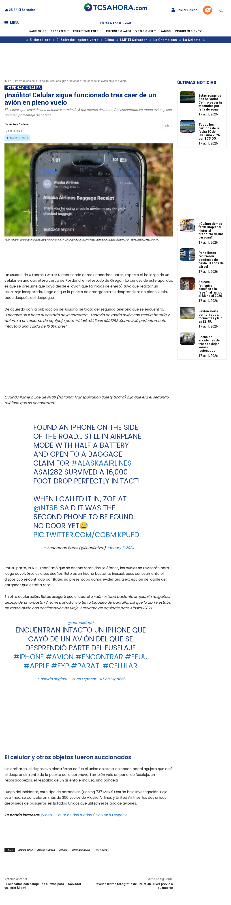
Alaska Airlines (46, 850)
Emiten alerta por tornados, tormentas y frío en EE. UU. (210, 316)
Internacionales (25, 81)
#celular (120, 666)
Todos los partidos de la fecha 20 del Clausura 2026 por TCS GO (209, 131)
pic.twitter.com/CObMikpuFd (86, 535)
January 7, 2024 (120, 547)
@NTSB (45, 508)
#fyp (60, 666)
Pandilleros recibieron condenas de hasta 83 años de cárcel (211, 259)
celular (63, 850)
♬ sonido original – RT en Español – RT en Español (80, 678)
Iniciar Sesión (184, 10)
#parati (86, 666)
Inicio (7, 81)
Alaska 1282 (25, 850)
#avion (60, 657)
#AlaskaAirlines (101, 463)
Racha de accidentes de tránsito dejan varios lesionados (209, 344)
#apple (36, 666)
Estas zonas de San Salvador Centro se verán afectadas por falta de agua (210, 102)
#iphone (28, 657)
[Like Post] (167, 125)
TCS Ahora (100, 850)
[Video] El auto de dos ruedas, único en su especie (84, 815)
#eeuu (136, 657)
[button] (221, 10)
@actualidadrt (81, 622)
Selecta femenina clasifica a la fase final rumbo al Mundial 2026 (210, 289)
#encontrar (99, 657)
